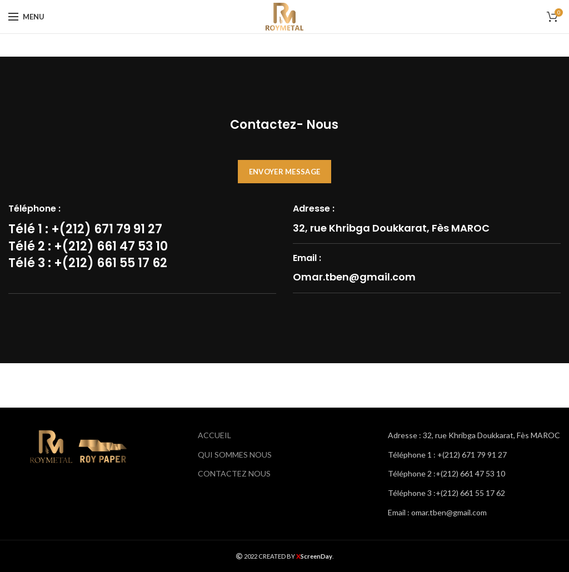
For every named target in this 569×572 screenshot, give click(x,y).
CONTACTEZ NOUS (234, 473)
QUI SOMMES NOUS (235, 454)
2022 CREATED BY (266, 556)
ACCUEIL (214, 435)
